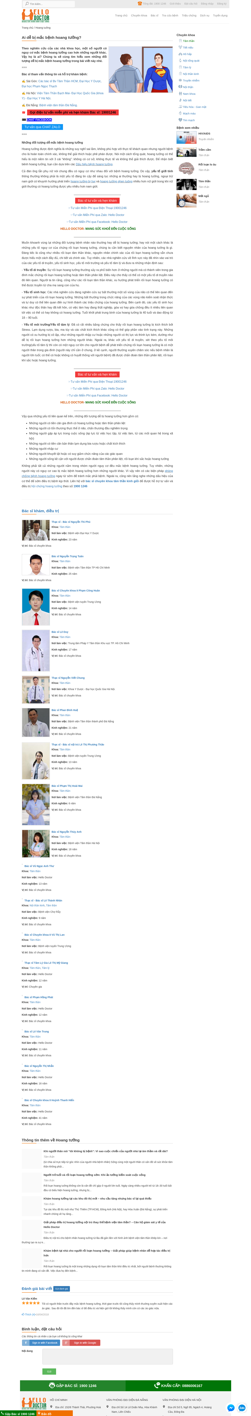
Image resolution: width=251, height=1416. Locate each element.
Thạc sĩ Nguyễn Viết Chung (68, 677)
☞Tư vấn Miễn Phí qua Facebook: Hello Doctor (97, 221)
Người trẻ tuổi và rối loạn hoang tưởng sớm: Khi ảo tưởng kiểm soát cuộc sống (95, 1174)
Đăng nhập (207, 3)
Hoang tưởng (43, 27)
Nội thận (185, 87)
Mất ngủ (203, 196)
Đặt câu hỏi (190, 3)
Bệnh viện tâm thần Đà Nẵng (58, 105)
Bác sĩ (154, 15)
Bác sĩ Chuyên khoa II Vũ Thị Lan (45, 934)
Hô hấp (185, 54)
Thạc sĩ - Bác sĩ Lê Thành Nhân (43, 900)
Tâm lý (46, 967)
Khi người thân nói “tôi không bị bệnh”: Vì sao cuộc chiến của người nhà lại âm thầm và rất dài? (106, 1151)
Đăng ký (221, 3)
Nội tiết (184, 100)
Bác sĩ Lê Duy (60, 631)
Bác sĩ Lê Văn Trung (37, 1031)
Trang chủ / (28, 27)
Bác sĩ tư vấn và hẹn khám (97, 200)
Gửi (49, 1371)
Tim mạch (186, 120)
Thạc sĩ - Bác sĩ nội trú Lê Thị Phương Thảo (78, 744)
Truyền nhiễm (188, 80)
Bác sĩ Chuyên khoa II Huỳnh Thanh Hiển (49, 1100)
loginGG (81, 1342)
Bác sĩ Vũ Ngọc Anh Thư (39, 866)
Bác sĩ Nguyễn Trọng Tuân (68, 556)
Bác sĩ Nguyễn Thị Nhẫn (39, 1066)
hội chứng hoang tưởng (46, 486)
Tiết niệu (185, 47)
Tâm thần (65, 527)
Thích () (28, 1314)
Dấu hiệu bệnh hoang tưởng (94, 164)
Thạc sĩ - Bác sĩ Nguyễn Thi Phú (71, 521)
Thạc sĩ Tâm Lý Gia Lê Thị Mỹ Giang (46, 962)
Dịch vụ (204, 15)
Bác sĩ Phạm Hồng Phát (39, 997)
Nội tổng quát (188, 60)
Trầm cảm (204, 149)
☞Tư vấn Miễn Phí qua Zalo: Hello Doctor (97, 214)
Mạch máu (187, 113)
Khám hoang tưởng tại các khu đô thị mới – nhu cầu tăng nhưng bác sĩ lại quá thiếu (97, 1198)
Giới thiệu (175, 3)
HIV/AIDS (204, 133)
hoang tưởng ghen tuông (116, 181)
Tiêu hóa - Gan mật (192, 107)
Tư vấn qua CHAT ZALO (42, 127)
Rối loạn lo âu (207, 164)
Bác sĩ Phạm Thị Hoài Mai (67, 785)
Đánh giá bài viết (37, 1288)
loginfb (41, 1342)
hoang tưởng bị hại (83, 181)
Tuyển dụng (220, 15)
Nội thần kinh (37, 905)
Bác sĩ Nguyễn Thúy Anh (67, 831)
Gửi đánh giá (61, 1289)
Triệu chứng (189, 15)
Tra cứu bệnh (170, 15)
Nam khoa (186, 93)
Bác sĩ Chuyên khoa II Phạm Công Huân (76, 590)
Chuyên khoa (139, 15)
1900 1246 (80, 486)
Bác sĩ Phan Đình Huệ (65, 710)
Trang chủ (121, 15)
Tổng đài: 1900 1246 (152, 3)
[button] (231, 1408)
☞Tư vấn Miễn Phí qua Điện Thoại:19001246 (97, 208)
